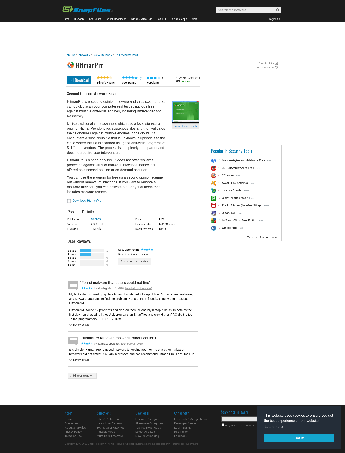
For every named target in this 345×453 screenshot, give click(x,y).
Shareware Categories (149, 423)
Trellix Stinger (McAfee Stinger (242, 205)
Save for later (266, 63)
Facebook (180, 436)
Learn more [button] (274, 427)
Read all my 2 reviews (138, 288)
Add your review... (82, 375)
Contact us (71, 423)
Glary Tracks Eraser (235, 197)
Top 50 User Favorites (110, 427)
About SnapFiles (75, 427)
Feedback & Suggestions (190, 419)
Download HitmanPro (86, 200)
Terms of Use (73, 436)
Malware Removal (127, 54)
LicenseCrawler (232, 190)
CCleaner (228, 175)
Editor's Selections (108, 419)
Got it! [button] (299, 438)
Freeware (84, 54)
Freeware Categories (148, 419)
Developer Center (185, 423)
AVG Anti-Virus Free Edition (239, 220)
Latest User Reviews (110, 423)
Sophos (96, 219)
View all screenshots (186, 126)
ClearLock (228, 212)
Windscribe (229, 227)
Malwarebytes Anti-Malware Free (243, 160)
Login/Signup (183, 427)
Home (71, 54)
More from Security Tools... (263, 237)
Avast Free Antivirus (235, 183)
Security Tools (103, 54)
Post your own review (134, 261)
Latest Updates (145, 431)
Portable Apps (106, 431)
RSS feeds (181, 431)
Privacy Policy (73, 431)
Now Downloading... (148, 436)
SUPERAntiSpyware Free (238, 168)
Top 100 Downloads (148, 427)
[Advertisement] (172, 37)
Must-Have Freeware (110, 436)
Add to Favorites (265, 67)
